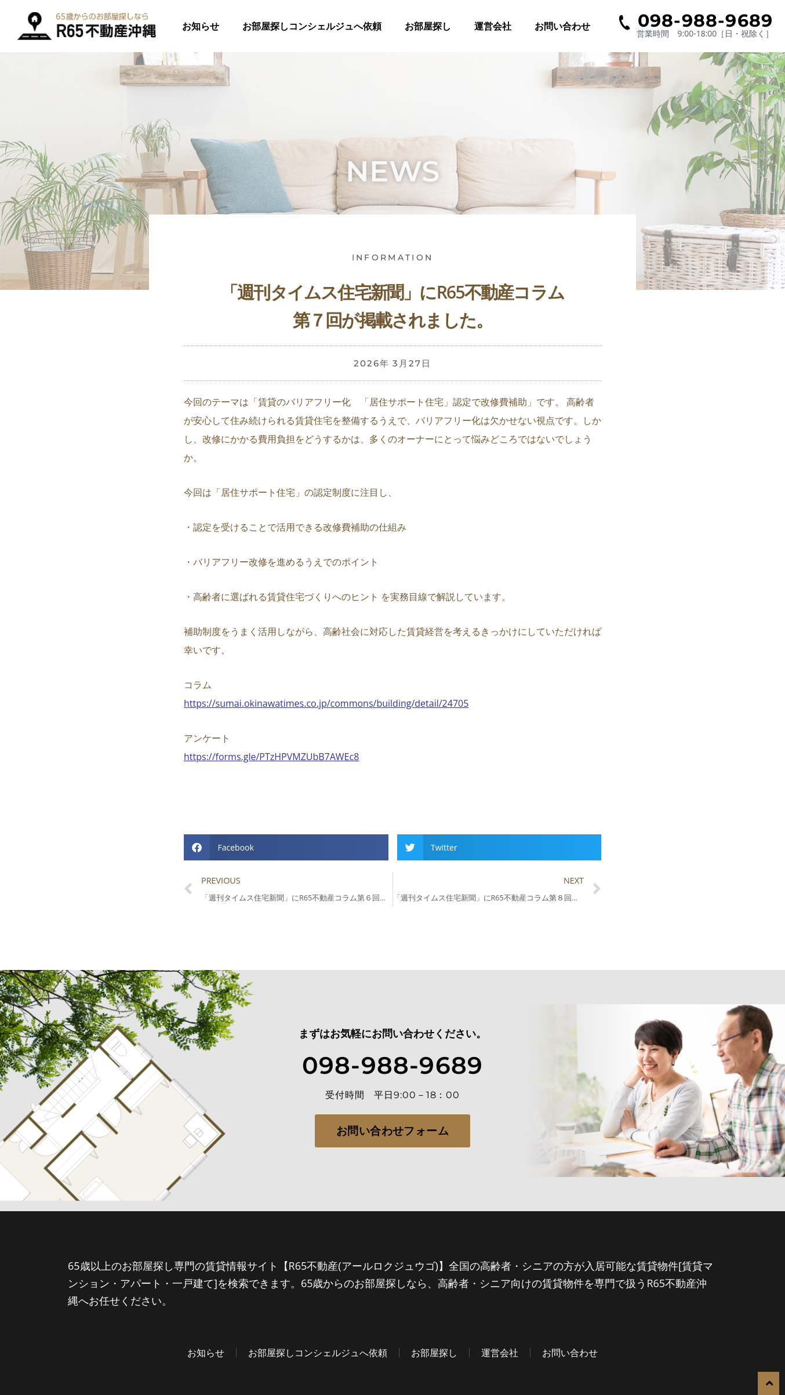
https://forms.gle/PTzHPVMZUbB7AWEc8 (271, 756)
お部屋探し (428, 26)
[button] (286, 847)
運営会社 (492, 26)
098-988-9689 (393, 1063)
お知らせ (200, 26)
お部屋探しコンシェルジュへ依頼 (311, 26)
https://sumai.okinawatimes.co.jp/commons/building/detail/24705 (326, 703)
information (392, 257)
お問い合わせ (562, 26)
